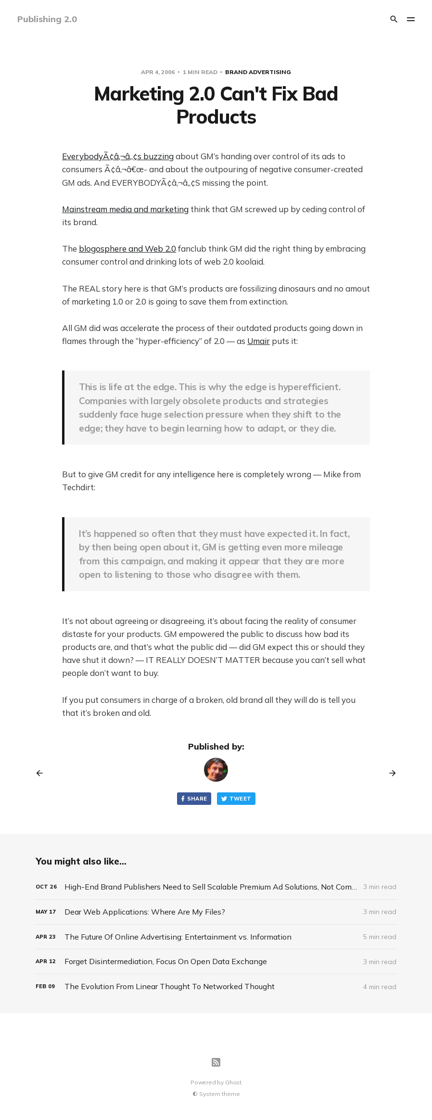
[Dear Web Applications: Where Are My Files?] (216, 912)
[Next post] (389, 773)
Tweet (236, 798)
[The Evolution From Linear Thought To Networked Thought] (216, 986)
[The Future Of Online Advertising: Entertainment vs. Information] (216, 937)
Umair (258, 341)
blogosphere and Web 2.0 (127, 248)
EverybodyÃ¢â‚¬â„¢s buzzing (118, 156)
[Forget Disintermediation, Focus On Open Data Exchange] (216, 961)
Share (193, 798)
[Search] (394, 19)
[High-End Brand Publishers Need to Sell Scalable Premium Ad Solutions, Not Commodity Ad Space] (216, 887)
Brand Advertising (258, 72)
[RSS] (216, 1062)
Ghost (233, 1082)
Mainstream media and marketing (125, 209)
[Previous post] (43, 773)
